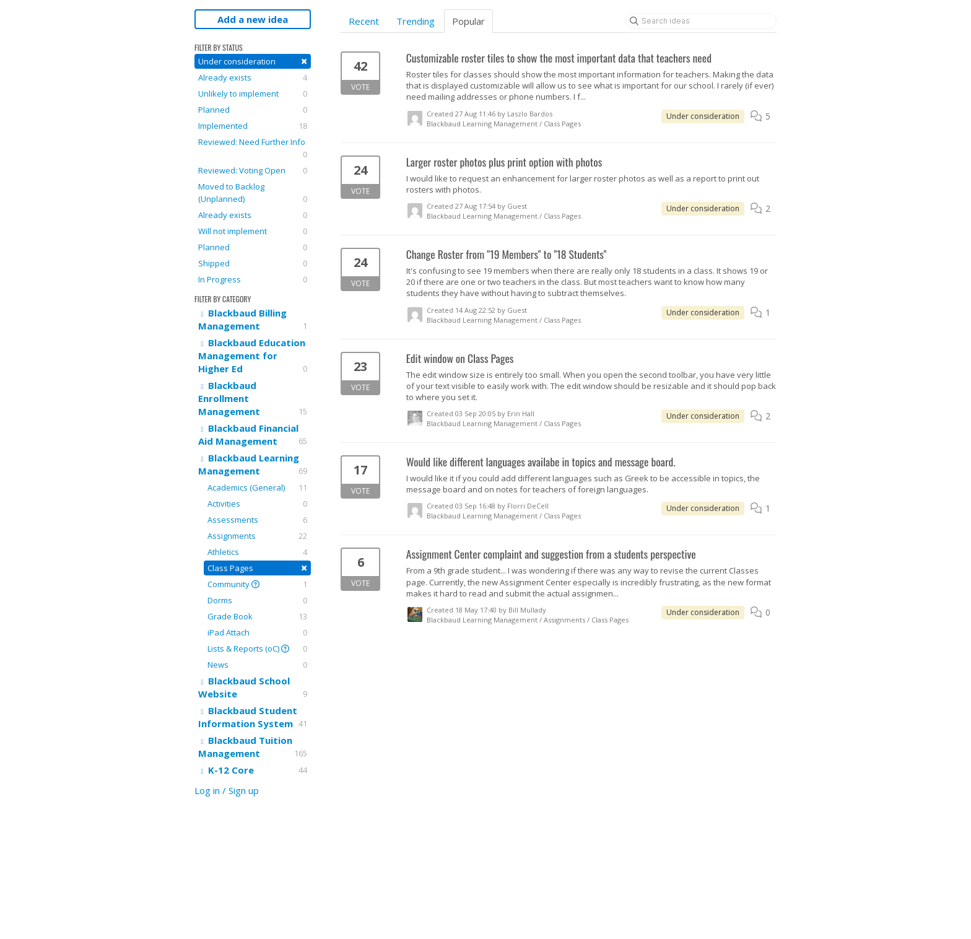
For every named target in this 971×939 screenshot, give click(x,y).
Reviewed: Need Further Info (252, 148)
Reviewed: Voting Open (252, 170)
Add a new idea (252, 19)
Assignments (257, 536)
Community (257, 584)
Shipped (252, 263)
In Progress (252, 279)
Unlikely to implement (252, 93)
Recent (364, 21)
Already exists (252, 77)
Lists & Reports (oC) (257, 648)
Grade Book (257, 616)
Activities (257, 503)
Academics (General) (257, 487)
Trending (415, 21)
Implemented (252, 126)
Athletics (257, 552)
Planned (252, 109)
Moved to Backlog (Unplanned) (252, 193)
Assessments (257, 519)
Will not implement (252, 231)
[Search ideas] (701, 21)
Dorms (257, 600)
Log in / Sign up (226, 790)
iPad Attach (257, 632)
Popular (468, 21)
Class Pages (257, 568)
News (257, 664)
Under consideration (252, 61)
